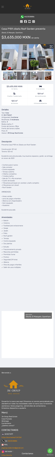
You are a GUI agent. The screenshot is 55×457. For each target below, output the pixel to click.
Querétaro (19, 33)
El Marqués (11, 33)
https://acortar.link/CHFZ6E (12, 437)
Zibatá (4, 33)
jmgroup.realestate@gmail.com (13, 448)
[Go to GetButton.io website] (50, 455)
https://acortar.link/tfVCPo (11, 455)
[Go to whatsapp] (50, 450)
